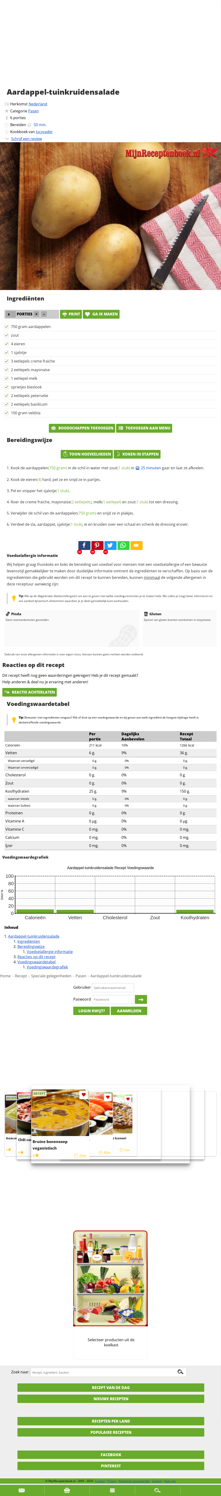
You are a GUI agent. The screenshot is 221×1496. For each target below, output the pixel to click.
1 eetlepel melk (24, 378)
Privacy (112, 1481)
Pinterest (111, 1465)
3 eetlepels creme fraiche (33, 361)
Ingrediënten (28, 941)
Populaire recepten (110, 1432)
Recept (21, 975)
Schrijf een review (26, 138)
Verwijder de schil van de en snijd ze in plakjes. (72, 513)
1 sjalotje (19, 352)
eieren (33, 479)
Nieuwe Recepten (111, 1398)
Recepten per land (111, 1421)
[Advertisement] (110, 49)
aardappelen (46, 467)
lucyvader (44, 131)
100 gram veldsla (25, 412)
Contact (100, 1481)
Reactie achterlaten (29, 692)
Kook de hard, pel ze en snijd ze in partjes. (56, 479)
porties (19, 117)
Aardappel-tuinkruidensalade (33, 936)
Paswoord (82, 999)
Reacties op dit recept (36, 956)
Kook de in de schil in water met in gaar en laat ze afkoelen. (107, 467)
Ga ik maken (101, 314)
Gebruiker (82, 987)
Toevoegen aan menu (144, 428)
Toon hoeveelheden (87, 454)
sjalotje (56, 490)
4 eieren (18, 343)
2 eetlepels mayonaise (30, 369)
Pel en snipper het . (40, 490)
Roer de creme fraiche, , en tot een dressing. (95, 501)
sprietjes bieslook (26, 387)
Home (5, 975)
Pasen (33, 111)
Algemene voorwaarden (134, 1481)
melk (107, 501)
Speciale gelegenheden (51, 975)
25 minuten (148, 467)
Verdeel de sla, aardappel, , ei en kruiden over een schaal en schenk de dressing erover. (100, 524)
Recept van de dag (111, 1387)
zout (15, 335)
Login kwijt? (91, 1010)
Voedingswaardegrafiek (47, 967)
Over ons (170, 1481)
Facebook (111, 1454)
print (71, 314)
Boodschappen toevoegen (82, 428)
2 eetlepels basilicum (29, 404)
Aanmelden (129, 1010)
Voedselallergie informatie (50, 951)
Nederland (38, 104)
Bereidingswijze (31, 946)
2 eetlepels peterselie (29, 395)
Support (157, 1481)
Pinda (13, 614)
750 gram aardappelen (31, 326)
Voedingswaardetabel (36, 961)
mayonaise (71, 501)
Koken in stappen (137, 454)
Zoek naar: (20, 1372)
